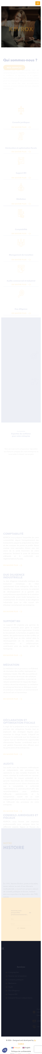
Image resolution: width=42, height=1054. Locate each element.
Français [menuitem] (17, 1048)
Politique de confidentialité (21, 1051)
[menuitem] (16, 1047)
